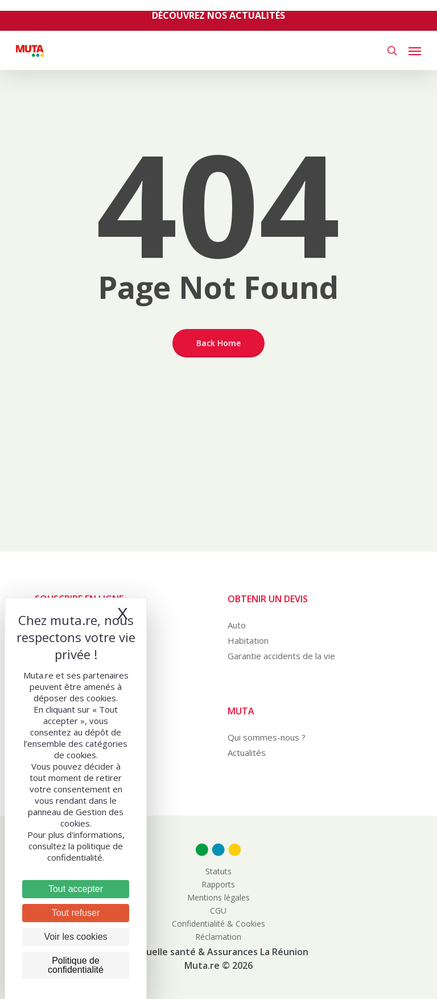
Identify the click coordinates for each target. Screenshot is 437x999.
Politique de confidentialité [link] (76, 965)
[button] (415, 50)
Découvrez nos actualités (218, 15)
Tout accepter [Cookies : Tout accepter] (75, 889)
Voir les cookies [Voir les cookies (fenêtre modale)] (75, 937)
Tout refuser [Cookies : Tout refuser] (76, 913)
